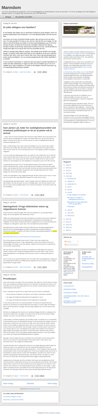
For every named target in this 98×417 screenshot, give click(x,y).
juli (68, 187)
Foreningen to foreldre (70, 292)
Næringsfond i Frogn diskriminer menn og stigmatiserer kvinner (25, 207)
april (68, 210)
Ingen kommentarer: (25, 72)
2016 (67, 168)
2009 (67, 227)
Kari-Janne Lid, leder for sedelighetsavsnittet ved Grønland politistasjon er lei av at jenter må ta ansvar (29, 130)
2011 (67, 222)
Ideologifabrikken (87, 267)
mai (68, 192)
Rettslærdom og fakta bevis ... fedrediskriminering (72, 302)
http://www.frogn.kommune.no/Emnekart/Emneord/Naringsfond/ (22, 236)
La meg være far (68, 286)
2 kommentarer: (24, 376)
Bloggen (8, 17)
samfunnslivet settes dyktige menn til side (76, 72)
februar (69, 215)
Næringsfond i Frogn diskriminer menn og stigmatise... (77, 203)
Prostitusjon (9, 278)
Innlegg (68, 241)
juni (68, 189)
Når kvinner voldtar (88, 264)
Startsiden (30, 383)
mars (69, 213)
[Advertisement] (20, 97)
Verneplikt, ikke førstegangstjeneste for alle (88, 258)
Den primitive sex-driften (24, 17)
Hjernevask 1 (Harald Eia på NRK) (13, 399)
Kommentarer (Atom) (34, 389)
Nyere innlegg (8, 383)
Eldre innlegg (52, 383)
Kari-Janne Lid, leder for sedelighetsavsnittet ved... (76, 198)
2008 (67, 230)
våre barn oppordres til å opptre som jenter (78, 52)
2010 (67, 224)
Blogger (58, 413)
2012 (67, 219)
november (70, 178)
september (71, 184)
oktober (70, 181)
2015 (67, 170)
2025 (67, 165)
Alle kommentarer (71, 245)
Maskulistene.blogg (69, 289)
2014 (67, 173)
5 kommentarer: (24, 195)
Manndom (11, 7)
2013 (67, 176)
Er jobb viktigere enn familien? (19, 27)
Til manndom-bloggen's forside (12, 396)
